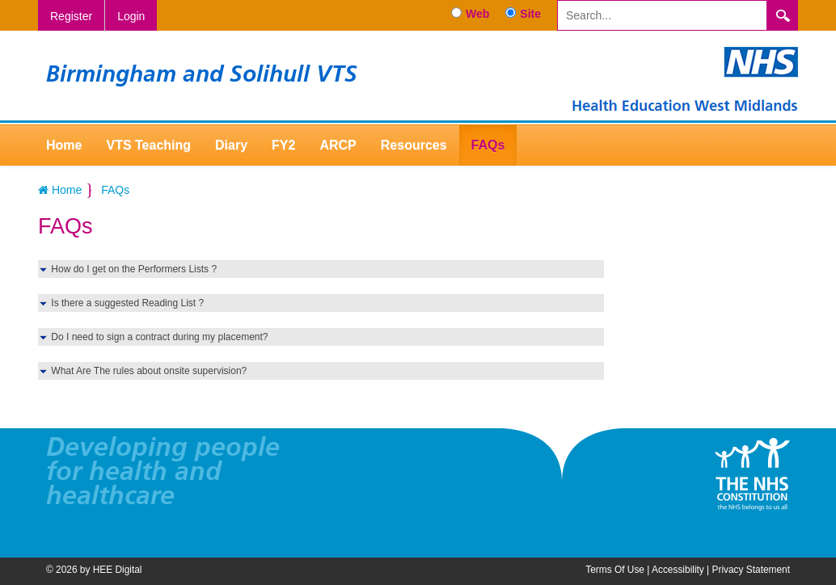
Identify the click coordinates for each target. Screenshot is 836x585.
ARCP (337, 145)
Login (131, 16)
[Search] (662, 15)
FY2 (283, 145)
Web (477, 13)
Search (782, 15)
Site (530, 13)
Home (64, 145)
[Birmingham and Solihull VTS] (685, 78)
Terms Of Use (614, 569)
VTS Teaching (148, 145)
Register (71, 16)
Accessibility (678, 569)
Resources (414, 145)
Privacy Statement (751, 569)
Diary (231, 145)
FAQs (488, 145)
